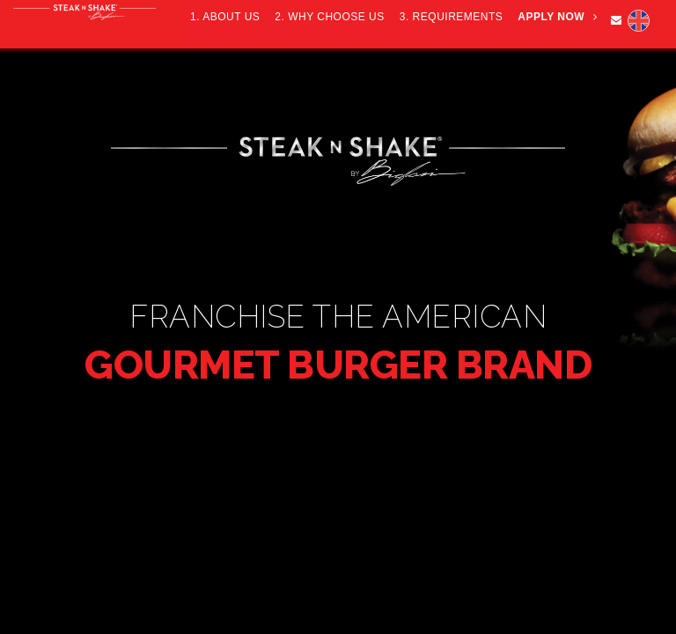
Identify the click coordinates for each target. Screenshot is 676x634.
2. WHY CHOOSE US (329, 17)
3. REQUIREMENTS (451, 17)
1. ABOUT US (225, 17)
